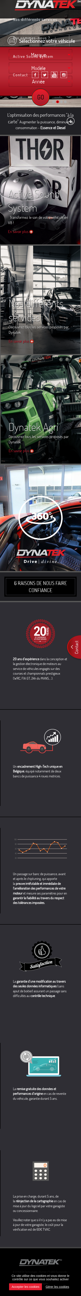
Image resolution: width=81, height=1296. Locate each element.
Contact (20, 75)
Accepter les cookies (25, 1286)
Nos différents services (35, 20)
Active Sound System (33, 57)
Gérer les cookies (57, 1286)
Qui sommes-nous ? (31, 38)
